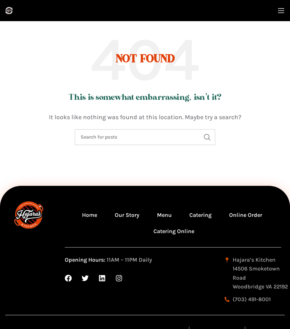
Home (89, 215)
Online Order (245, 215)
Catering (200, 215)
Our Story (127, 215)
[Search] (145, 137)
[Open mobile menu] (281, 11)
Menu (164, 215)
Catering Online (173, 231)
